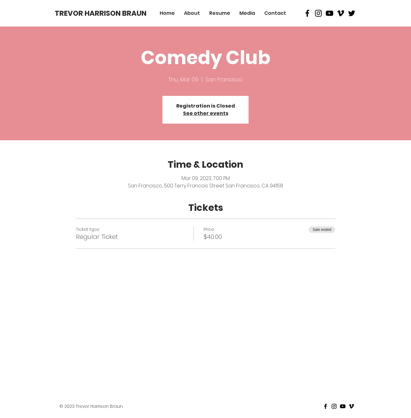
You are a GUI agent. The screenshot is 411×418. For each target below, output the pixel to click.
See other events (205, 113)
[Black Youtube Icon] (329, 13)
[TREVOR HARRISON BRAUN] (100, 13)
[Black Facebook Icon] (307, 13)
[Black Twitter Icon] (351, 13)
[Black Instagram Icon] (318, 13)
